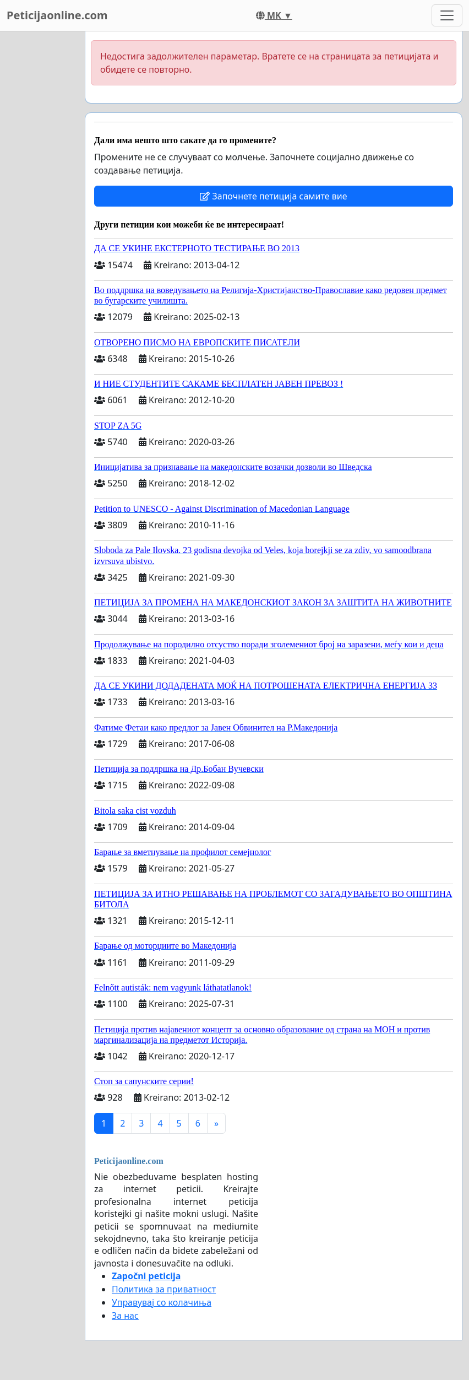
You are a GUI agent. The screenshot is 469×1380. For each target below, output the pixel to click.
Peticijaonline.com (57, 15)
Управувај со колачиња (161, 1302)
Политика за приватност (164, 1289)
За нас (125, 1315)
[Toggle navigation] (447, 15)
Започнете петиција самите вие (273, 196)
